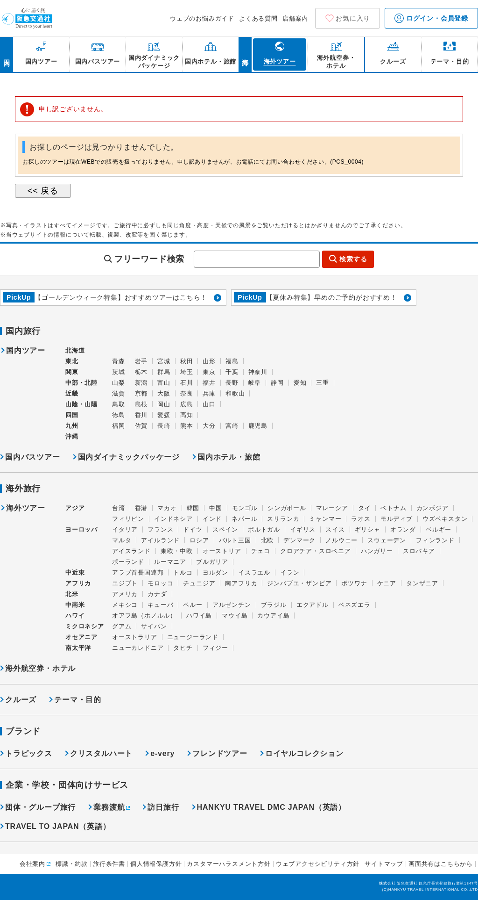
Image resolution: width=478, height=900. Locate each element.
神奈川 (257, 372)
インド (212, 519)
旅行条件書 (109, 864)
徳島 (118, 415)
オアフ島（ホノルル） (144, 615)
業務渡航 (109, 807)
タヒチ (182, 648)
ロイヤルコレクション (304, 753)
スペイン (225, 529)
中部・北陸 (81, 383)
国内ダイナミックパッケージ (129, 457)
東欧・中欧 (177, 551)
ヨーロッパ (81, 529)
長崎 (163, 426)
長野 (232, 383)
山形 (209, 361)
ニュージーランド (192, 637)
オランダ (403, 529)
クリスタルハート (101, 753)
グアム (121, 626)
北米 (71, 594)
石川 (186, 383)
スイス (334, 529)
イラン (289, 572)
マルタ (121, 540)
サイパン (154, 626)
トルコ (182, 572)
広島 (186, 404)
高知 (186, 415)
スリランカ (283, 519)
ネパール (244, 519)
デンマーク (299, 540)
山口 (209, 404)
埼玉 (186, 372)
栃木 (141, 372)
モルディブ (396, 519)
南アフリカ (241, 583)
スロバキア (419, 551)
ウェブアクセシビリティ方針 (317, 864)
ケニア (386, 583)
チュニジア (199, 583)
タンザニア (422, 583)
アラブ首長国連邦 (137, 572)
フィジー (215, 648)
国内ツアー (25, 350)
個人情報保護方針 (156, 864)
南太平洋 (78, 648)
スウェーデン (386, 540)
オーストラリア (134, 637)
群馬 (163, 372)
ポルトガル (264, 529)
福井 (209, 383)
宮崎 (232, 426)
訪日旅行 (163, 807)
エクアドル (312, 605)
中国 (215, 508)
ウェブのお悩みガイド (202, 18)
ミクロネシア (84, 626)
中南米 (74, 605)
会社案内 (32, 864)
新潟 (141, 383)
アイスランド (131, 551)
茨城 (118, 372)
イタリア (125, 529)
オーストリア (222, 551)
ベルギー (438, 529)
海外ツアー (25, 508)
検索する (353, 259)
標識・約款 (72, 864)
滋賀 (118, 393)
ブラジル (274, 605)
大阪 (163, 393)
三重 (322, 383)
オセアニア (81, 637)
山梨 (118, 383)
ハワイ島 (199, 615)
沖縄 (71, 436)
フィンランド (435, 540)
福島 (232, 361)
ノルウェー (341, 540)
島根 (141, 404)
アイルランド (160, 540)
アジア (74, 508)
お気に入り (353, 18)
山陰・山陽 (81, 404)
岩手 (141, 361)
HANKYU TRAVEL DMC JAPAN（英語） (271, 807)
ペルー (192, 605)
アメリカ (125, 594)
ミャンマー (325, 519)
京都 (141, 393)
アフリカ (78, 583)
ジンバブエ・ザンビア (299, 583)
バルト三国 (235, 540)
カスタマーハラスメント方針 (228, 864)
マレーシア (332, 508)
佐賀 (141, 426)
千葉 (232, 372)
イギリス (303, 529)
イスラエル (254, 572)
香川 (141, 415)
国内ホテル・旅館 (228, 457)
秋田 (186, 361)
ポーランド (128, 562)
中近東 (74, 572)
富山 (163, 383)
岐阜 (254, 383)
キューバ (160, 605)
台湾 (118, 508)
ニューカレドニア (137, 648)
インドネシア (173, 519)
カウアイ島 (273, 615)
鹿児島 (257, 426)
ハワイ (74, 615)
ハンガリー (377, 551)
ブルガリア (212, 562)
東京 (209, 372)
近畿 (71, 393)
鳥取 (118, 404)
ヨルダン (215, 572)
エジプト (125, 583)
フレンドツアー (219, 753)
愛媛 (163, 415)
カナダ (157, 594)
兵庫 (209, 393)
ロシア (199, 540)
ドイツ (192, 529)
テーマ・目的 (77, 700)
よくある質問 (258, 18)
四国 (71, 415)
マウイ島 (234, 615)
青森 (118, 361)
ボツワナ (354, 583)
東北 (71, 361)
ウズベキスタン (445, 519)
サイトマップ (384, 864)
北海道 (74, 350)
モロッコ (160, 583)
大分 (209, 426)
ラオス (360, 519)
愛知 (300, 383)
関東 (71, 372)
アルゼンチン (231, 605)
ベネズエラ (354, 605)
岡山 (163, 404)
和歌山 (235, 393)
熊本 (186, 426)
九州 (71, 426)
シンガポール (286, 508)
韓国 (193, 508)
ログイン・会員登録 (431, 18)
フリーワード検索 (149, 259)
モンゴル (245, 508)
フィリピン (128, 519)
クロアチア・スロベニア (315, 551)
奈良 (186, 393)
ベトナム (393, 508)
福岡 (118, 426)
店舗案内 (295, 18)
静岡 (277, 383)
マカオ (166, 508)
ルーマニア (170, 562)
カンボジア (432, 508)
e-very (162, 753)
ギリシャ (367, 529)
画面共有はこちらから (440, 864)
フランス (160, 529)
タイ (364, 508)
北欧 (267, 540)
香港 (141, 508)
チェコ (260, 551)
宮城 (163, 361)
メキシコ (125, 605)
